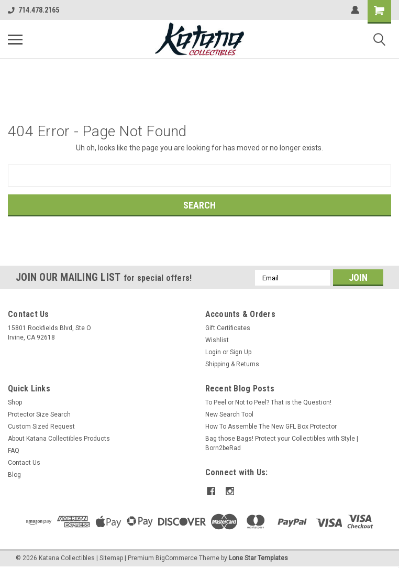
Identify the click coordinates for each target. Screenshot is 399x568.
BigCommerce (176, 557)
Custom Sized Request (41, 426)
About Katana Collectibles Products (59, 438)
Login (213, 352)
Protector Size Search (39, 414)
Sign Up (240, 352)
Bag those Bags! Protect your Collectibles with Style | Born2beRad (281, 443)
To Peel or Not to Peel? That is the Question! (268, 402)
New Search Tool (229, 414)
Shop (15, 402)
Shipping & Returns (232, 364)
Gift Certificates (227, 328)
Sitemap (111, 557)
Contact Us (24, 462)
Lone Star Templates (258, 557)
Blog (14, 474)
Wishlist (217, 340)
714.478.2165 (33, 10)
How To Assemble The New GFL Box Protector (271, 426)
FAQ (13, 450)
